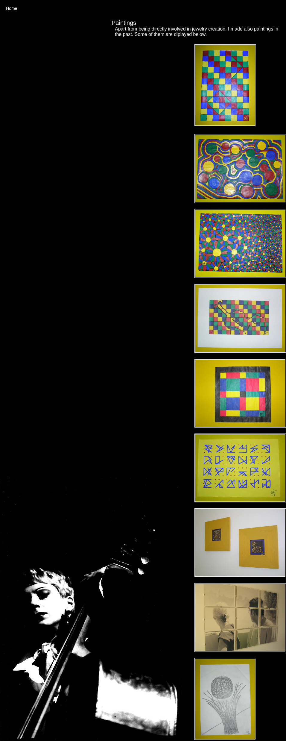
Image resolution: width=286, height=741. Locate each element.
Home (11, 8)
